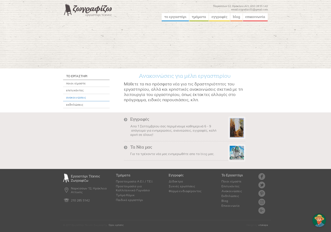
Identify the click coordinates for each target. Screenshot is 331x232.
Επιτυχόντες (230, 186)
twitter (261, 185)
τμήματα (199, 17)
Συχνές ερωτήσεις (182, 186)
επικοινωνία (255, 17)
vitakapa (263, 225)
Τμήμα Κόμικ (125, 195)
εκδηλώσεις (74, 105)
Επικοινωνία (230, 206)
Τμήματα (123, 175)
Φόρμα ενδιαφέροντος (185, 191)
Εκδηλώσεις (230, 196)
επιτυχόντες (75, 90)
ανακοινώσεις (76, 97)
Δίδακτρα (176, 181)
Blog (224, 201)
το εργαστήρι (175, 17)
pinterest (261, 193)
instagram (261, 202)
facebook (261, 176)
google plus (261, 210)
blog (236, 17)
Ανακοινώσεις (231, 191)
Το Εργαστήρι (232, 175)
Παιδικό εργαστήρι (129, 200)
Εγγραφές (176, 175)
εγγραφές (220, 17)
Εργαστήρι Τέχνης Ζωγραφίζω (81, 178)
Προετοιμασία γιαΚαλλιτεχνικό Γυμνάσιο (133, 188)
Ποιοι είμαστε (231, 181)
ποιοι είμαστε (76, 83)
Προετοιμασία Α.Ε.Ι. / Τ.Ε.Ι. (134, 181)
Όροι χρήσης (116, 225)
